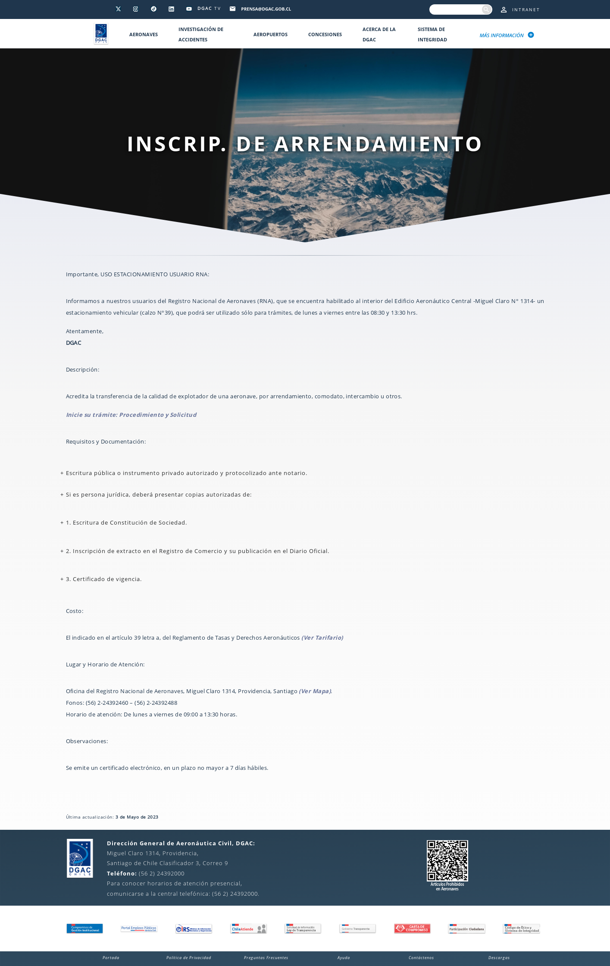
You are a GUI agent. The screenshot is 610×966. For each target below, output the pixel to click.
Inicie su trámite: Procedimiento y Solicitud (131, 415)
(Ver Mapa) (315, 691)
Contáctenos (421, 957)
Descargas (499, 957)
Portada (111, 957)
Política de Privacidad (188, 957)
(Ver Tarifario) (322, 637)
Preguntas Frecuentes (266, 957)
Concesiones (325, 34)
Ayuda (344, 957)
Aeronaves (143, 34)
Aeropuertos (270, 34)
